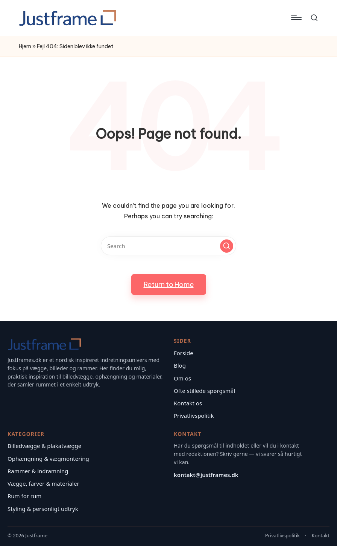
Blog (180, 365)
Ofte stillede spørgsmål (204, 390)
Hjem (25, 46)
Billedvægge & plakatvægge (44, 445)
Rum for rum (24, 496)
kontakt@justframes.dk (206, 475)
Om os (182, 378)
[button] (226, 246)
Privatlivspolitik (194, 415)
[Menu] (296, 17)
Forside (183, 353)
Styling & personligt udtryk (43, 508)
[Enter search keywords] (168, 245)
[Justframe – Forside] (44, 344)
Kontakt (320, 535)
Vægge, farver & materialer (43, 483)
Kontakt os (188, 403)
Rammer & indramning (38, 471)
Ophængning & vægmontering (48, 458)
